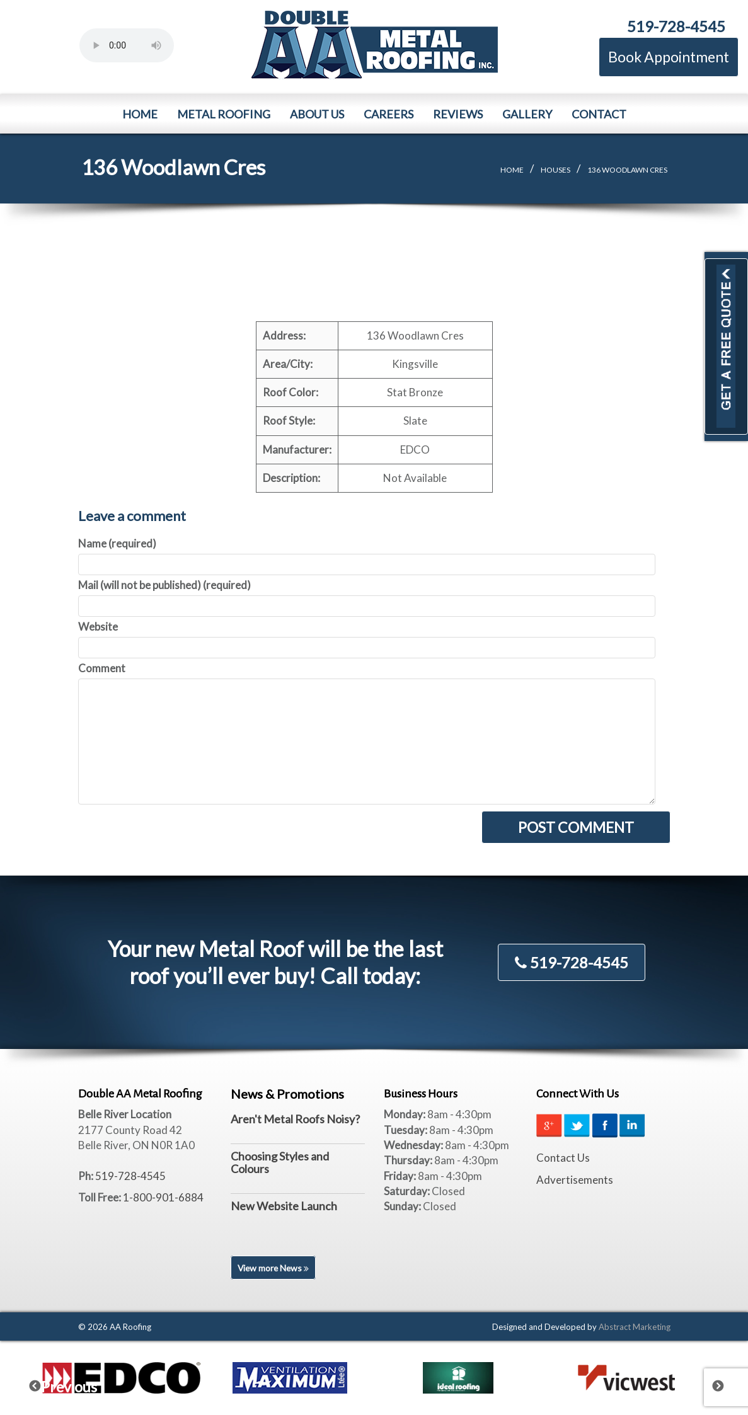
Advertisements (574, 1179)
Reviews (458, 114)
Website (98, 626)
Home (140, 114)
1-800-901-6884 (163, 1197)
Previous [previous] (43, 1383)
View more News (274, 1268)
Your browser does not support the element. (126, 45)
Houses (555, 170)
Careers (388, 114)
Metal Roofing (223, 114)
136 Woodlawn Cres (627, 170)
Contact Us (563, 1157)
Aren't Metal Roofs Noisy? (295, 1119)
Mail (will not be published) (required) (164, 585)
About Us (317, 114)
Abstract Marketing (634, 1327)
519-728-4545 (676, 26)
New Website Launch (284, 1206)
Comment (101, 668)
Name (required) (117, 543)
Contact (599, 114)
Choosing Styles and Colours (280, 1162)
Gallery (527, 114)
